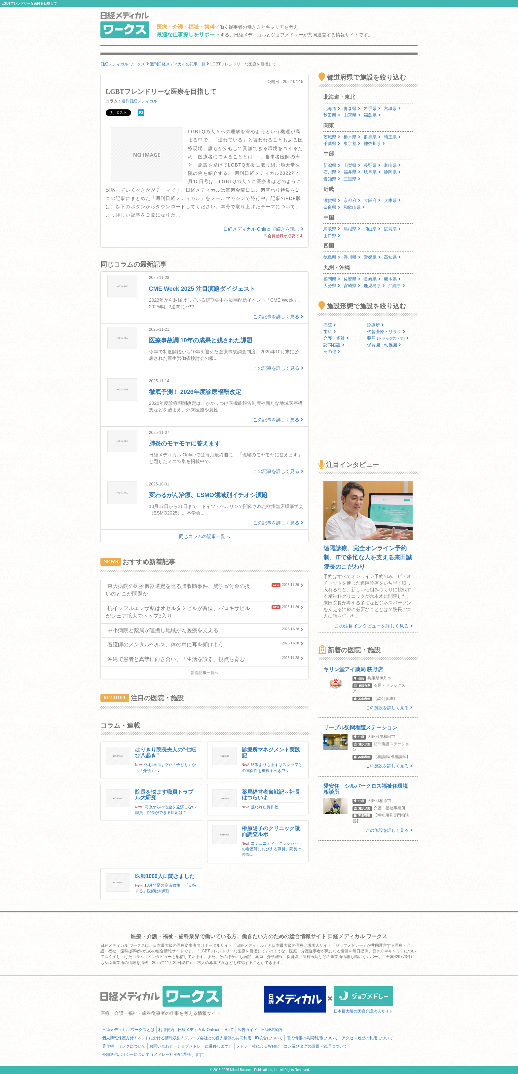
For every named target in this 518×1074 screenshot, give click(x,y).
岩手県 (372, 108)
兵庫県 (392, 200)
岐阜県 (372, 172)
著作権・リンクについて (124, 1046)
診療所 (375, 325)
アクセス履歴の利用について (367, 1038)
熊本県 (392, 279)
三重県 (352, 178)
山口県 (331, 235)
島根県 (352, 228)
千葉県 (331, 143)
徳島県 (331, 257)
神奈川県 (374, 143)
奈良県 (331, 207)
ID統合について (269, 1038)
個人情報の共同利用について (312, 1038)
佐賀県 (352, 279)
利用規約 (166, 1029)
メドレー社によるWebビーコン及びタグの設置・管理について (291, 1046)
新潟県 (331, 165)
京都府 (352, 200)
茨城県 (331, 136)
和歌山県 (354, 207)
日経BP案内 (271, 1029)
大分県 (331, 285)
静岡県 (392, 172)
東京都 (352, 143)
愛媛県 (372, 257)
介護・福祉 (336, 338)
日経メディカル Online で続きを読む (263, 229)
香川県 (352, 257)
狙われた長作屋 (264, 807)
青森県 (352, 108)
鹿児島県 (374, 285)
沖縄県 (396, 285)
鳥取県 (331, 228)
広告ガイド (247, 1029)
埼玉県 (392, 136)
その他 (331, 351)
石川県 (331, 172)
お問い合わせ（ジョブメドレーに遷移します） (191, 1046)
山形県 (352, 115)
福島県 (372, 115)
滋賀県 (331, 200)
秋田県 (331, 115)
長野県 (372, 165)
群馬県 (372, 136)
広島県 (392, 228)
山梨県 (352, 165)
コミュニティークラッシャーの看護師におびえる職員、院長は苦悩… (272, 849)
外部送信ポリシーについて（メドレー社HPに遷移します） (154, 1054)
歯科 (329, 331)
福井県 (352, 172)
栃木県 (352, 136)
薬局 (388, 338)
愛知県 (331, 178)
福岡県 (331, 279)
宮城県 (392, 108)
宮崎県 (352, 285)
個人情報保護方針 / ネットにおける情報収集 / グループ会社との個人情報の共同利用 (176, 1038)
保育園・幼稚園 (384, 344)
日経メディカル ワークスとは (128, 1029)
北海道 (331, 108)
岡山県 (372, 228)
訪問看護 (334, 344)
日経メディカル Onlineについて (206, 1029)
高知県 (392, 257)
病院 (329, 325)
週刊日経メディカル (139, 101)
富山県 (392, 165)
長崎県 (372, 279)
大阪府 (372, 200)
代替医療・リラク (386, 331)
